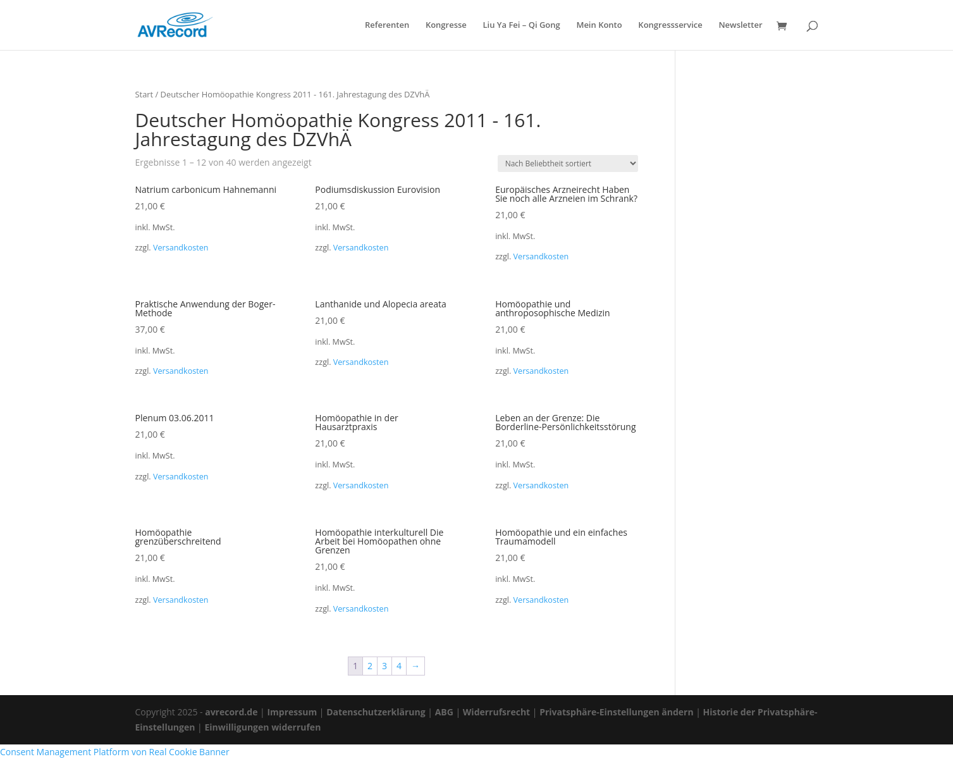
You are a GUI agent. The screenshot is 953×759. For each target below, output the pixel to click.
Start (144, 94)
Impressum (292, 712)
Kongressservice (670, 25)
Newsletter (740, 25)
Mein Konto (599, 25)
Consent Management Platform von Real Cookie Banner (115, 752)
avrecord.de (231, 712)
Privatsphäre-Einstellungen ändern (616, 712)
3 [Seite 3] (384, 666)
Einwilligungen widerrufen (262, 727)
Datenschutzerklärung (376, 712)
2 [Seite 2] (369, 666)
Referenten (387, 25)
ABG (444, 712)
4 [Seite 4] (399, 666)
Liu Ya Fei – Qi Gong (521, 25)
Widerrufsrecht (496, 712)
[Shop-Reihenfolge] (568, 163)
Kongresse (446, 25)
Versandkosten (181, 247)
